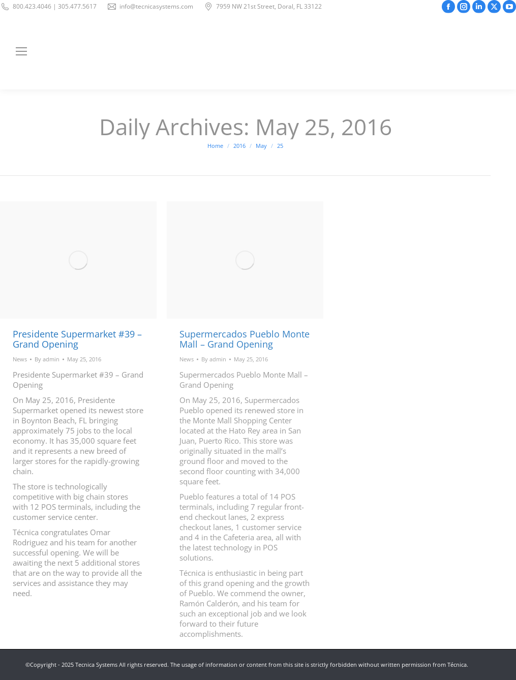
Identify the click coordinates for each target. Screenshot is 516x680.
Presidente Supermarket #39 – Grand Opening (77, 339)
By (47, 359)
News (20, 359)
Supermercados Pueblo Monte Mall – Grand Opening (244, 339)
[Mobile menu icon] (21, 51)
